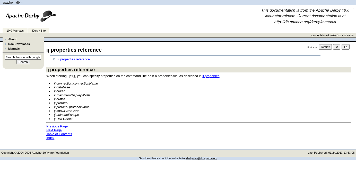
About (12, 39)
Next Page (54, 130)
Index (50, 138)
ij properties (210, 76)
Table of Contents (59, 134)
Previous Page (57, 126)
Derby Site (39, 30)
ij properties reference (74, 59)
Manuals (14, 48)
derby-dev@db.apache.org (201, 158)
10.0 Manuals (15, 30)
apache (8, 2)
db (18, 2)
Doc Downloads (19, 43)
